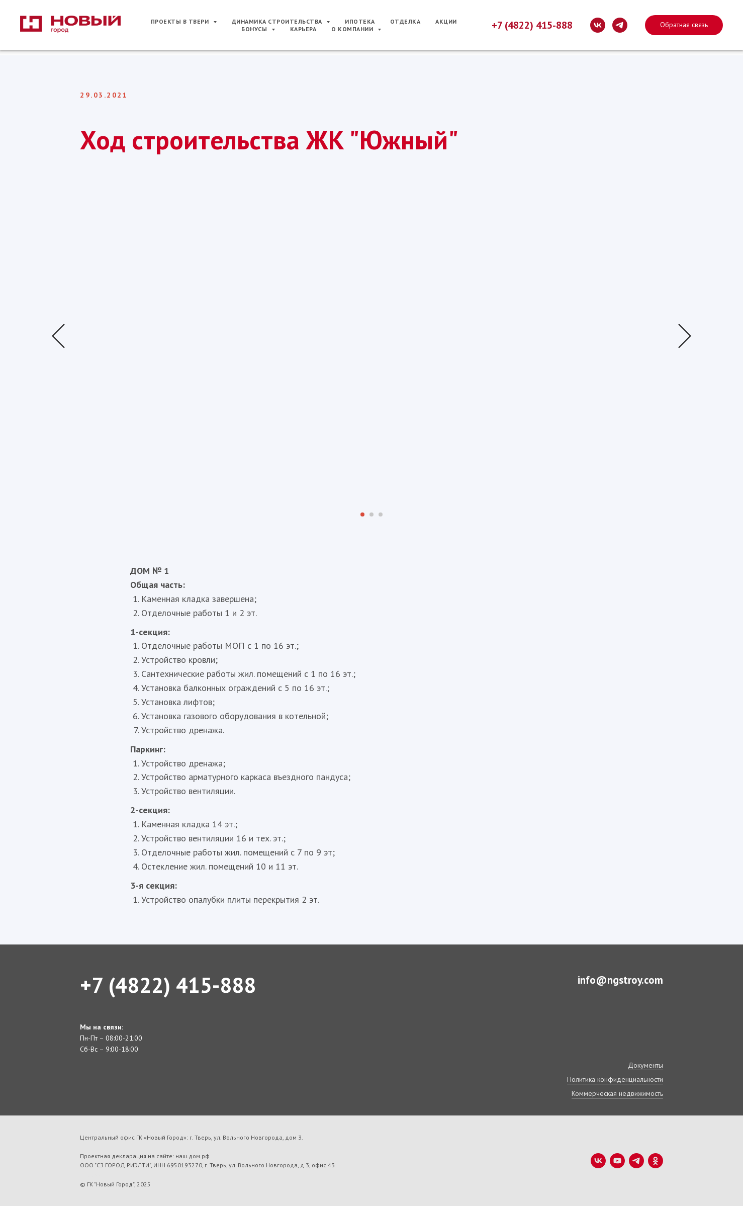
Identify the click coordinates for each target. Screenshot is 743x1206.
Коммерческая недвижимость (617, 1093)
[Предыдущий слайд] (58, 336)
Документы (645, 1065)
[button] (684, 25)
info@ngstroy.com (620, 980)
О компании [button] (353, 29)
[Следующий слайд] (684, 336)
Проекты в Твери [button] (181, 21)
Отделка (405, 21)
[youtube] (617, 1160)
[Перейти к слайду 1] (362, 514)
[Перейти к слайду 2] (371, 514)
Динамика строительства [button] (278, 21)
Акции (446, 21)
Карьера (303, 29)
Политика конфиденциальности (615, 1079)
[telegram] (619, 25)
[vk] (597, 25)
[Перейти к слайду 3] (381, 514)
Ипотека (360, 21)
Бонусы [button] (255, 29)
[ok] (655, 1160)
